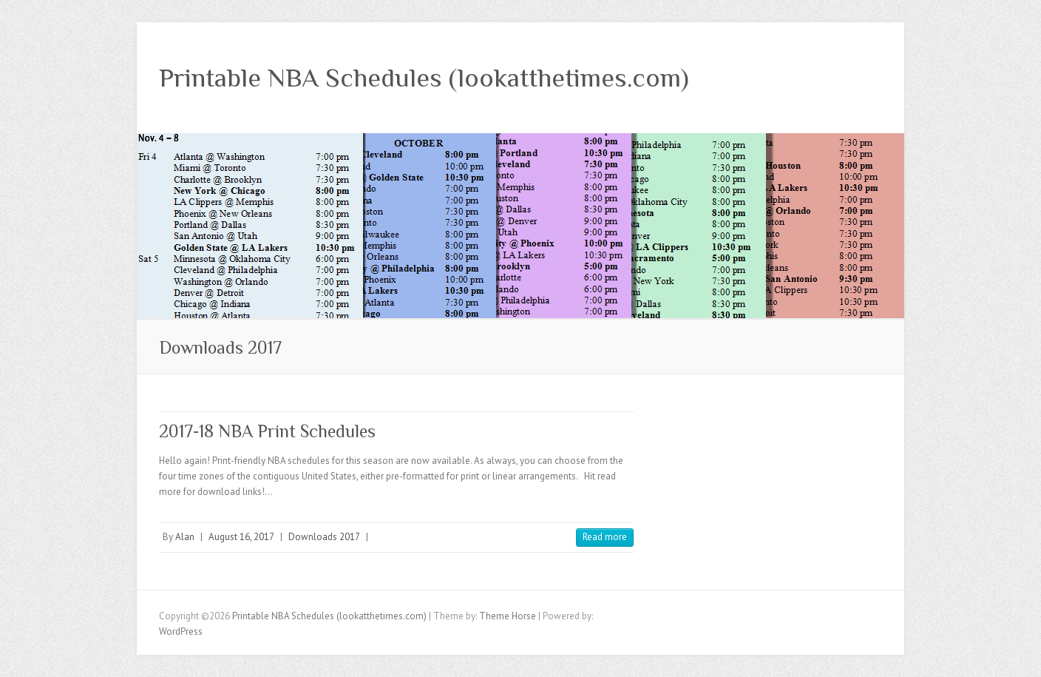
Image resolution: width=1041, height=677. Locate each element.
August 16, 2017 (241, 537)
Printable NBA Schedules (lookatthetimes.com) (424, 77)
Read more (605, 537)
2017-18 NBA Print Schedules (267, 431)
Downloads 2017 (324, 537)
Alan (184, 537)
